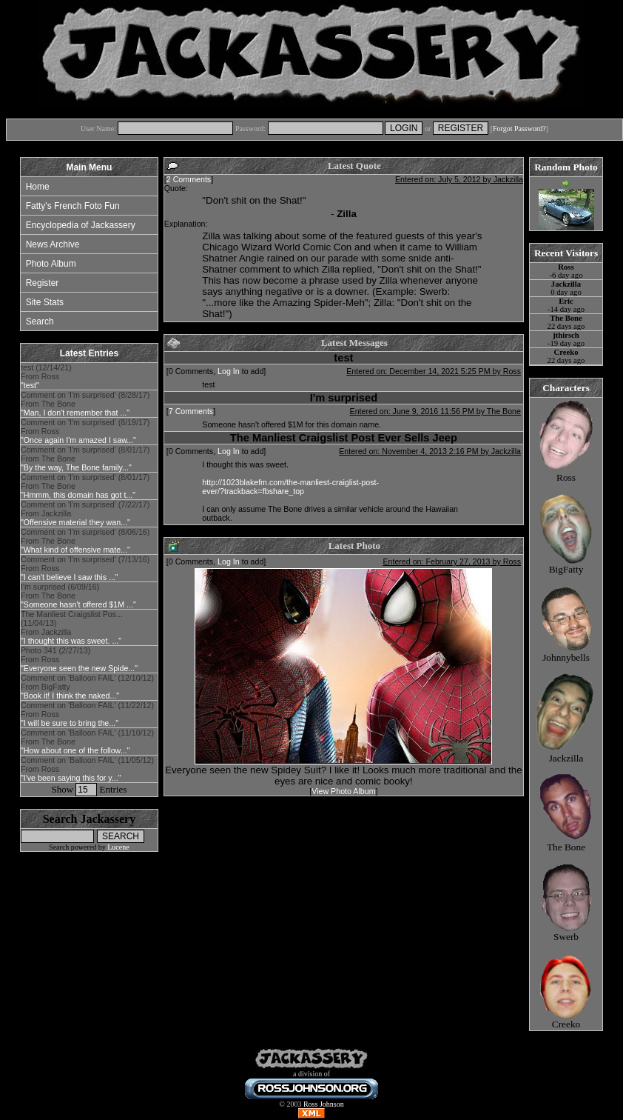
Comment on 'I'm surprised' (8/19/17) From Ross (85, 431)
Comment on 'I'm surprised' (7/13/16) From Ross (85, 568)
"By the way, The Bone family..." (76, 467)
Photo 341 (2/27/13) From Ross (79, 659)
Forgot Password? (519, 128)
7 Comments (191, 411)
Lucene (118, 847)
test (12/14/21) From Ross (46, 376)
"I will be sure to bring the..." (69, 723)
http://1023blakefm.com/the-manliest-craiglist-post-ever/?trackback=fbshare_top (290, 487)
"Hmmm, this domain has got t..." (78, 494)
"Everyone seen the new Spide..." (79, 668)
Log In (229, 371)
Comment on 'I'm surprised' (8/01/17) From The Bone (85, 458)
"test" (30, 385)
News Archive (53, 244)
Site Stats (45, 302)
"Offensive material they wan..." (75, 522)
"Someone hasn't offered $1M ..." (78, 604)
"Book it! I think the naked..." (70, 695)
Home (38, 186)
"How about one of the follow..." (75, 750)
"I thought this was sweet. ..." (71, 640)
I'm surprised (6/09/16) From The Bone (78, 595)
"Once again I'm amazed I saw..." (78, 440)
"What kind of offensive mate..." (75, 549)
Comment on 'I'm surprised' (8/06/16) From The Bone (85, 540)
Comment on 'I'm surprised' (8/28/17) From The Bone (85, 403)
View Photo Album (343, 791)
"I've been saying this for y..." (71, 777)
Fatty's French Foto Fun (73, 206)
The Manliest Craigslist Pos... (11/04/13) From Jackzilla (72, 627)
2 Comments (188, 179)
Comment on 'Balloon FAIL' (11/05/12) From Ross (87, 769)
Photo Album (51, 264)
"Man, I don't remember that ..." (75, 412)
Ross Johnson (323, 1104)
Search (40, 321)
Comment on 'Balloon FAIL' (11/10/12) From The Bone (87, 741)
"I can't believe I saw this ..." (69, 577)
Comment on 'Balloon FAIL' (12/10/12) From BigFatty (87, 686)
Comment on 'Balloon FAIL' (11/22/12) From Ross (87, 714)
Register (42, 283)
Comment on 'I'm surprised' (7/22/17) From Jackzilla (85, 513)
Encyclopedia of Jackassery (80, 225)
